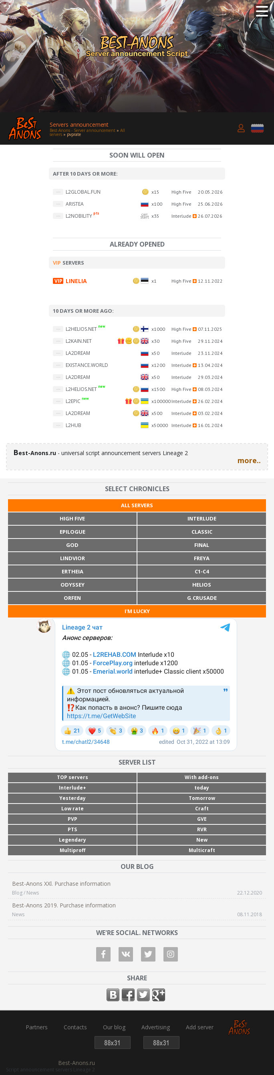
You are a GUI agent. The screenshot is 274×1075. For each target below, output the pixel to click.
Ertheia (72, 571)
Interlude (201, 518)
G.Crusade (202, 597)
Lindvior (72, 558)
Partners (37, 1027)
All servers (137, 505)
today (201, 787)
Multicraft (202, 850)
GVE (202, 819)
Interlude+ (72, 787)
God (72, 545)
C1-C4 (202, 571)
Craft (202, 808)
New (202, 839)
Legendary (72, 839)
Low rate (72, 808)
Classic (201, 531)
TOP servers (72, 777)
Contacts (75, 1027)
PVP (72, 819)
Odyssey (72, 584)
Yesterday (72, 798)
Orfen (72, 597)
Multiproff (72, 850)
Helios (201, 584)
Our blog (114, 1027)
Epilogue (72, 531)
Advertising (155, 1027)
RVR (202, 829)
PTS (72, 829)
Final (201, 545)
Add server (200, 1027)
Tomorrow (202, 798)
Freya (202, 558)
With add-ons (202, 777)
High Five (72, 518)
